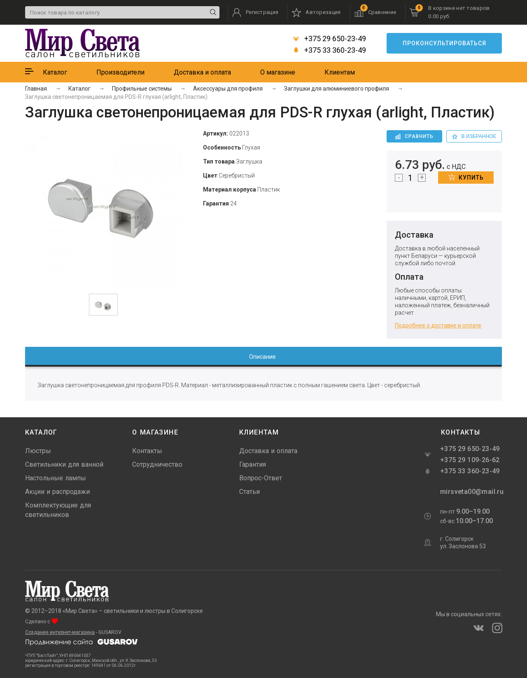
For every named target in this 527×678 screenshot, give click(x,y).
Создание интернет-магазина (60, 632)
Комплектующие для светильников (58, 510)
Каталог (55, 72)
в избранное (474, 136)
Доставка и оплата (202, 72)
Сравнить (414, 136)
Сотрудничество (157, 464)
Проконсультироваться (444, 43)
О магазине (277, 72)
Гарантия (252, 464)
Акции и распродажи (57, 492)
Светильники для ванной (64, 464)
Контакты (147, 451)
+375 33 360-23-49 (329, 50)
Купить (466, 177)
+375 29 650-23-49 (329, 38)
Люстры (38, 451)
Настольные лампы (55, 478)
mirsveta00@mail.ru (471, 492)
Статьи (249, 492)
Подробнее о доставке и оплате (438, 325)
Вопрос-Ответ (260, 478)
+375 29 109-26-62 (470, 460)
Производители (120, 72)
